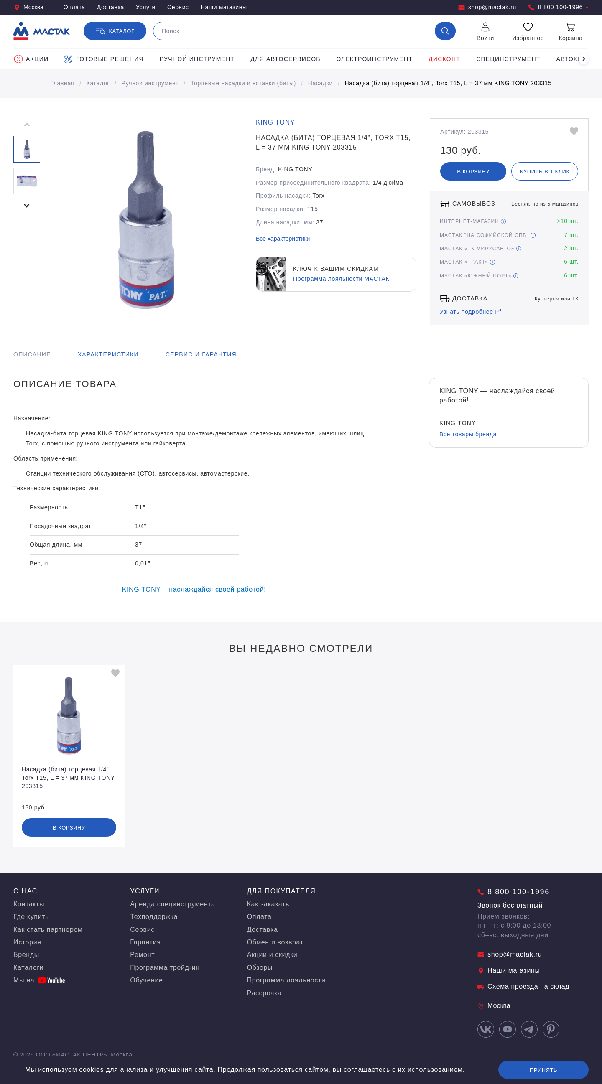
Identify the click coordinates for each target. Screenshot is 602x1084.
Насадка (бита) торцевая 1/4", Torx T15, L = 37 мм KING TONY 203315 (447, 83)
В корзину (473, 171)
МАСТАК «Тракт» (467, 262)
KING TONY (275, 122)
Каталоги (28, 967)
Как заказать (268, 904)
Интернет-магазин (473, 221)
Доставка (110, 7)
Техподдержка (154, 916)
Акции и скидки (272, 954)
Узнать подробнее (471, 311)
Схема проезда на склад (523, 986)
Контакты (28, 904)
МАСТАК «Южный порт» (479, 276)
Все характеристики (283, 238)
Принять (543, 1070)
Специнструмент (508, 59)
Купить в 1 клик (545, 171)
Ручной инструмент (197, 59)
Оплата (74, 7)
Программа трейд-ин (164, 967)
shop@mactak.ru (487, 7)
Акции (31, 59)
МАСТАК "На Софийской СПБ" (488, 235)
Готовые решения (103, 59)
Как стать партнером (48, 929)
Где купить (31, 916)
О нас (25, 891)
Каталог (98, 83)
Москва (28, 7)
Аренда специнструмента (172, 904)
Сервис (178, 7)
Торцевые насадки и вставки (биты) (243, 83)
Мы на (39, 980)
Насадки (320, 83)
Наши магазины (224, 7)
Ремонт (142, 954)
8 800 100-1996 (558, 7)
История (27, 942)
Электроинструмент (375, 59)
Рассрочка (264, 993)
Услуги (146, 7)
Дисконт (444, 59)
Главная (62, 83)
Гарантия (145, 942)
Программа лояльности (286, 980)
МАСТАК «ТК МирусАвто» (480, 249)
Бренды (26, 954)
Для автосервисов (285, 59)
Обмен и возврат (275, 942)
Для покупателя (281, 891)
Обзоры (260, 967)
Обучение (146, 980)
